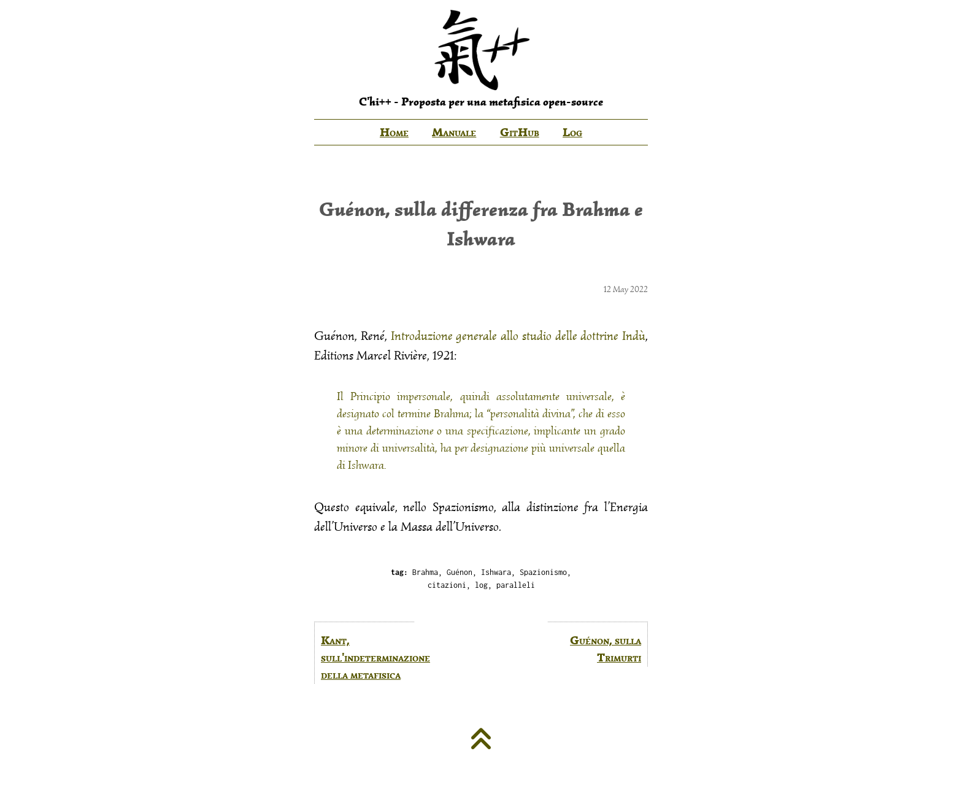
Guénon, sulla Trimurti (605, 649)
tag (397, 572)
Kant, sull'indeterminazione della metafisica (367, 657)
